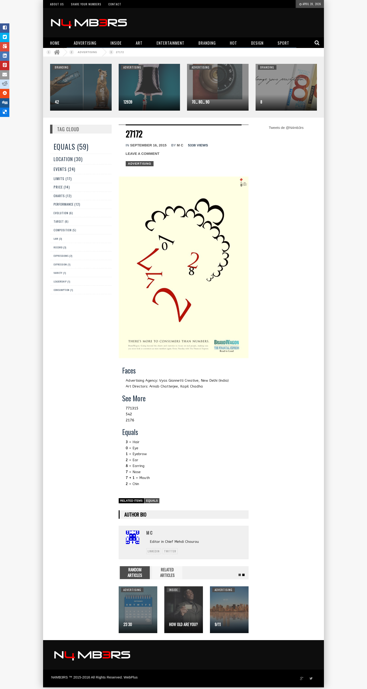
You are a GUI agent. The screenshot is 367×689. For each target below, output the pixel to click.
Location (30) (68, 159)
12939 (127, 102)
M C (180, 145)
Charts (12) (63, 195)
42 (57, 102)
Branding (62, 67)
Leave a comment (142, 154)
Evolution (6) (63, 213)
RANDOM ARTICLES (135, 572)
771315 (132, 408)
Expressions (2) (63, 255)
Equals (152, 500)
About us (57, 4)
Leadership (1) (62, 281)
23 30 (127, 624)
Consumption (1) (63, 290)
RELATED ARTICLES (167, 572)
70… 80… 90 (200, 102)
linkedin (154, 551)
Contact (114, 4)
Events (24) (64, 169)
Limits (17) (63, 178)
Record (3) (60, 247)
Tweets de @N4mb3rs (286, 128)
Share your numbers (86, 4)
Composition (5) (65, 230)
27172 (120, 52)
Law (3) (58, 238)
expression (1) (62, 264)
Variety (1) (60, 273)
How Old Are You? (183, 624)
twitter (170, 551)
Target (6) (61, 221)
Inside (173, 590)
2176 (130, 420)
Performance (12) (67, 204)
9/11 (218, 624)
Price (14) (62, 187)
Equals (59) (71, 146)
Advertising (87, 52)
